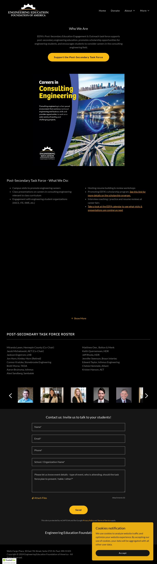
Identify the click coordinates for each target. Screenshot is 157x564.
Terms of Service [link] (104, 520)
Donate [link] (115, 10)
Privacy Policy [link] (88, 520)
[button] (130, 10)
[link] (28, 9)
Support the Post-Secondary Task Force (78, 57)
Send (78, 509)
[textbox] (78, 427)
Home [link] (102, 10)
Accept (122, 553)
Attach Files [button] (40, 497)
